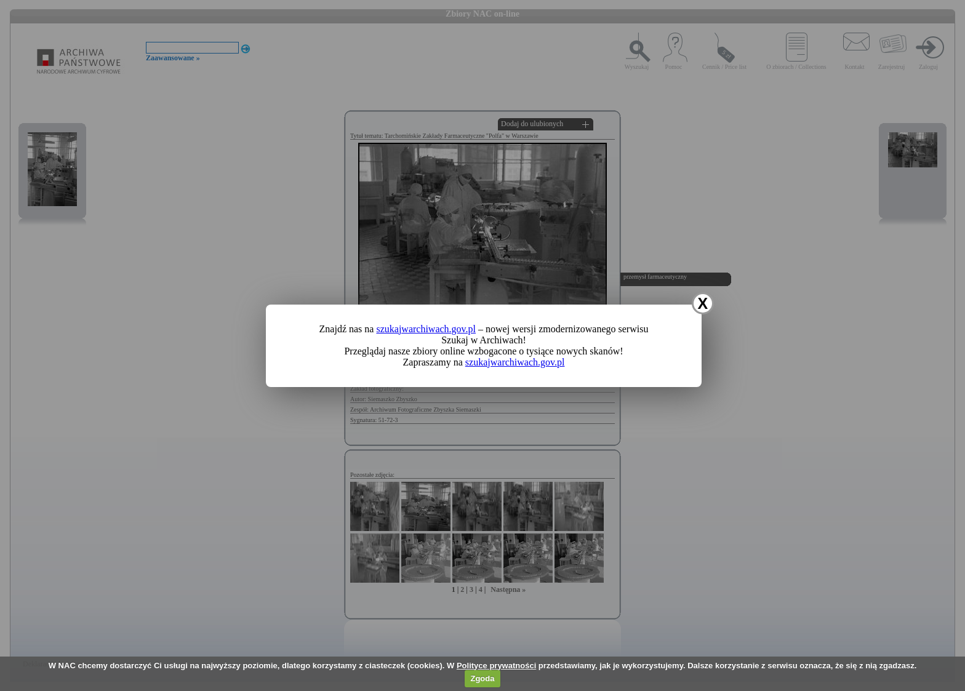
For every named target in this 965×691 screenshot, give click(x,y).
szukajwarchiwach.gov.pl (426, 329)
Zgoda (482, 678)
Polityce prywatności (496, 665)
